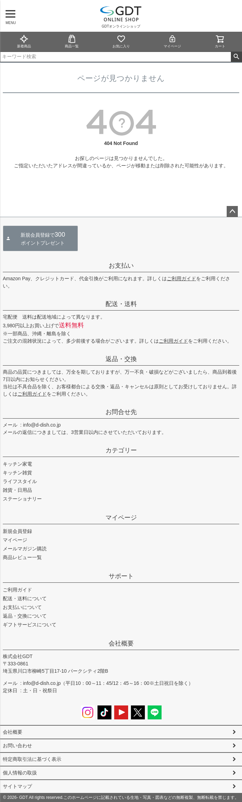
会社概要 (121, 643)
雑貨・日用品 (17, 490)
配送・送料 (121, 303)
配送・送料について (25, 598)
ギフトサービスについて (29, 624)
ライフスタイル (20, 481)
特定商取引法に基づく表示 (32, 759)
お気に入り (121, 41)
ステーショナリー (22, 499)
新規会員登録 (17, 531)
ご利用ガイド (181, 278)
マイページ (172, 41)
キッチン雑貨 (17, 472)
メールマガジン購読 (25, 548)
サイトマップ (17, 786)
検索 (236, 57)
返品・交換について (25, 616)
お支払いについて (22, 607)
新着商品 (24, 41)
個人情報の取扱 (20, 773)
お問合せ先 (121, 411)
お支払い (121, 265)
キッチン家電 (17, 464)
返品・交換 (121, 359)
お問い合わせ (17, 745)
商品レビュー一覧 (22, 557)
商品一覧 (72, 41)
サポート (121, 576)
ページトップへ (232, 211)
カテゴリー (121, 450)
